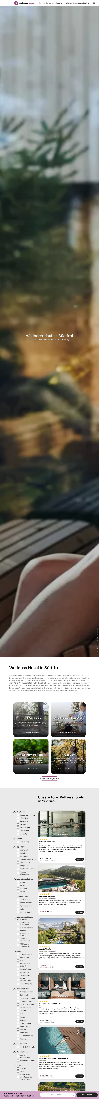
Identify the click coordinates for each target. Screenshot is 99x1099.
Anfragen (79, 859)
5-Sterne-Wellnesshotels (31, 732)
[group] (61, 824)
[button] (56, 834)
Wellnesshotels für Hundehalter (31, 769)
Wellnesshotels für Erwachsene (68, 769)
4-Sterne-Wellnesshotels (68, 732)
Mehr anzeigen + (49, 778)
